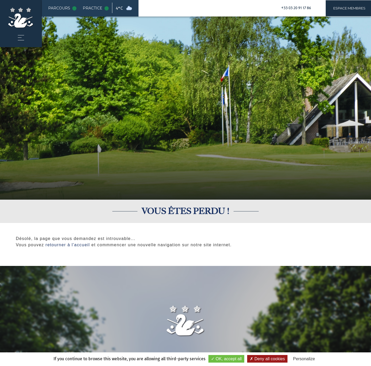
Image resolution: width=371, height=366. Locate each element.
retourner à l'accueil (68, 245)
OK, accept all (226, 359)
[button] (21, 37)
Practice (97, 8)
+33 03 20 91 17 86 (296, 8)
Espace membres (349, 8)
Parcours (63, 8)
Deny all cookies (267, 359)
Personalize (304, 359)
